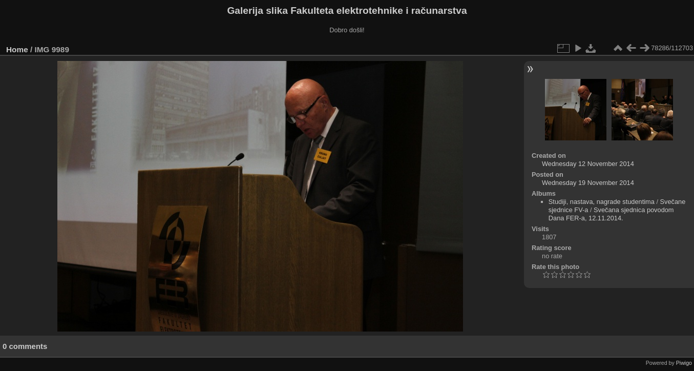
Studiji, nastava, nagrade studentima (602, 201)
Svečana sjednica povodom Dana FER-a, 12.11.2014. (611, 214)
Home (17, 49)
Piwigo (684, 363)
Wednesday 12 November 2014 (588, 164)
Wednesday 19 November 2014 (588, 183)
